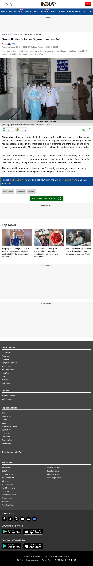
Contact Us (6, 353)
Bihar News (6, 467)
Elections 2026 (15, 11)
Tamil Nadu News (8, 488)
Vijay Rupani (8, 191)
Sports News (6, 430)
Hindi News (6, 373)
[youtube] (22, 518)
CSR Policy (59, 560)
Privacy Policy (47, 560)
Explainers (6, 437)
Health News (6, 443)
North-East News (8, 484)
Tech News (6, 433)
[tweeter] (10, 518)
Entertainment (73, 11)
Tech (85, 11)
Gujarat (31, 191)
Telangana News (52, 474)
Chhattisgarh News (9, 495)
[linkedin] (28, 518)
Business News (7, 440)
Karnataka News (8, 505)
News (3, 34)
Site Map (20, 560)
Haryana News (7, 474)
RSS (74, 560)
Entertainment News (9, 426)
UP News (5, 491)
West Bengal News (53, 478)
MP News (5, 481)
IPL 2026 (44, 11)
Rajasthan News (52, 471)
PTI (13, 44)
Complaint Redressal (10, 363)
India (36, 11)
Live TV (5, 376)
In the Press (6, 366)
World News (6, 416)
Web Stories (6, 383)
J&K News (6, 501)
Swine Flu (21, 191)
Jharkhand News (8, 478)
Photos (4, 420)
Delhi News (6, 471)
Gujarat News (7, 498)
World (53, 11)
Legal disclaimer (32, 560)
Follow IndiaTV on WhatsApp (46, 198)
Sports (62, 11)
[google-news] (34, 518)
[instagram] (16, 518)
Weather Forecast (8, 396)
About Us (5, 356)
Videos (28, 11)
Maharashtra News (53, 467)
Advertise (5, 359)
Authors (5, 380)
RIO (68, 560)
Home (4, 11)
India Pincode (7, 399)
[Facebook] (4, 518)
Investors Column (8, 370)
